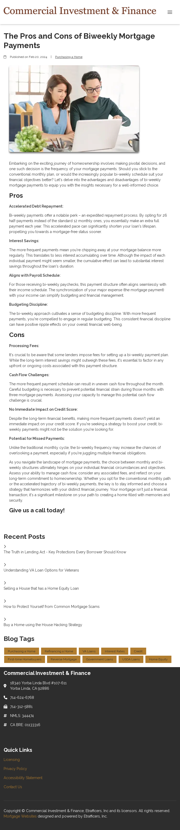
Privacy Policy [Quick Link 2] (15, 769)
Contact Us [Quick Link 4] (13, 787)
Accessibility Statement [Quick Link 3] (23, 778)
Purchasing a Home (68, 57)
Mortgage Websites (21, 816)
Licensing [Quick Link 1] (12, 760)
